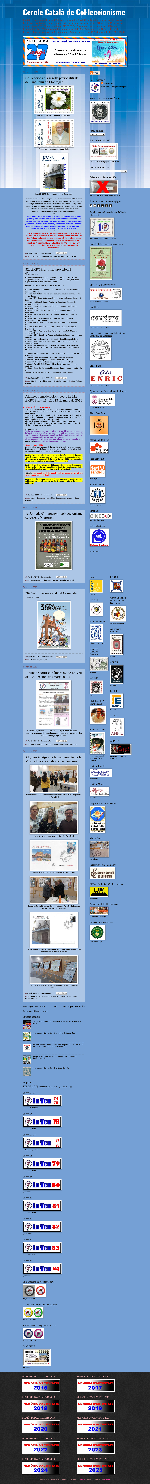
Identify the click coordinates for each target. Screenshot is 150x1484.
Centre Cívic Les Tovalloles (41, 996)
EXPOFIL (47, 498)
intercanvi (55, 580)
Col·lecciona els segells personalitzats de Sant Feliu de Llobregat (51, 80)
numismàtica (66, 381)
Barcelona (35, 660)
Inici (55, 1006)
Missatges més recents (35, 1006)
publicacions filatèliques (68, 744)
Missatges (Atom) (41, 1011)
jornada (63, 580)
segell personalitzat (68, 256)
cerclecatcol (109, 83)
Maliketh (83, 1479)
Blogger (107, 1479)
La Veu (55, 744)
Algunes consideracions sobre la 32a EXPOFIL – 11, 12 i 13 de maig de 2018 (53, 398)
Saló (46, 660)
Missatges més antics (74, 1006)
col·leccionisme (47, 381)
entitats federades (44, 744)
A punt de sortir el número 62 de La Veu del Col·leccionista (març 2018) (53, 675)
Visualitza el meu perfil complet (114, 87)
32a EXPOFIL (36, 256)
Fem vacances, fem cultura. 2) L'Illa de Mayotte (50, 1068)
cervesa (34, 580)
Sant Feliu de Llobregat (50, 256)
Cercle (33, 744)
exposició (43, 1087)
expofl (53, 1087)
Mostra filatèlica (31, 999)
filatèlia (57, 381)
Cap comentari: (47, 253)
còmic (42, 660)
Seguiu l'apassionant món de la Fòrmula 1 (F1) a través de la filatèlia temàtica (55, 1057)
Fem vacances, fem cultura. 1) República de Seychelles (53, 1033)
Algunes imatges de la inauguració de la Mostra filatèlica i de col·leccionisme (53, 759)
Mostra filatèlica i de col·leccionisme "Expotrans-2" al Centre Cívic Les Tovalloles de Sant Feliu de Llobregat (58, 1045)
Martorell (70, 580)
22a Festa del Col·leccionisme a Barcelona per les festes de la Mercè (56, 1022)
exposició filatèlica (64, 1087)
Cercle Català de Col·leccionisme (74, 11)
